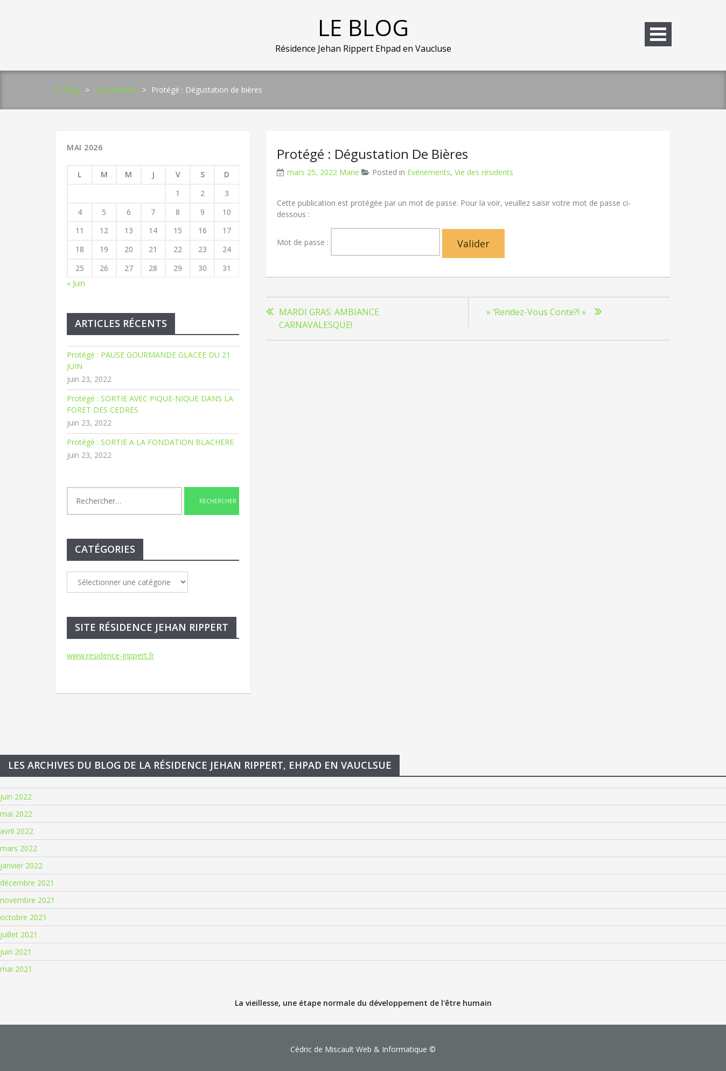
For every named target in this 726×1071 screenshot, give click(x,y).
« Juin (76, 283)
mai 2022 (16, 814)
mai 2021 (16, 969)
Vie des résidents (484, 172)
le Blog (363, 27)
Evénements (115, 90)
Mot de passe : (358, 242)
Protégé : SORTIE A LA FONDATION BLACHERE (150, 442)
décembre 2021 (27, 883)
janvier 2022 (21, 865)
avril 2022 (16, 831)
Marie (349, 172)
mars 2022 (18, 848)
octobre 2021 (23, 917)
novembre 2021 (27, 900)
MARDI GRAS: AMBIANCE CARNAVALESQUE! (329, 318)
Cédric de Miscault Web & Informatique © (363, 1049)
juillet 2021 (19, 934)
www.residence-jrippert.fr (110, 655)
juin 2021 (16, 952)
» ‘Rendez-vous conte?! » (535, 312)
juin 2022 (16, 796)
